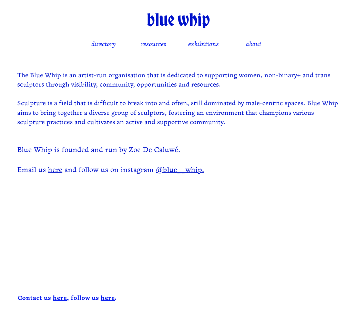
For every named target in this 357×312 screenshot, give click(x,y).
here (55, 170)
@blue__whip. (180, 170)
